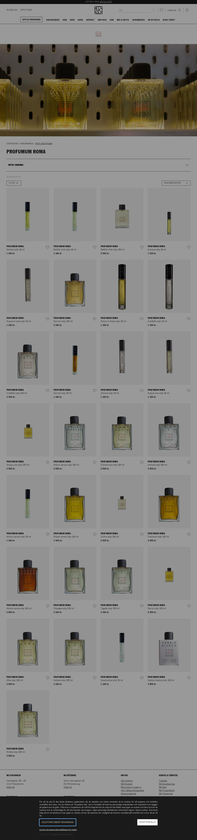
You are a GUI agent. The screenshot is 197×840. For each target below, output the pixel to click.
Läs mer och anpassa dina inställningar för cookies (58, 830)
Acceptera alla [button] (147, 822)
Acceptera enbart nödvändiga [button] (58, 822)
